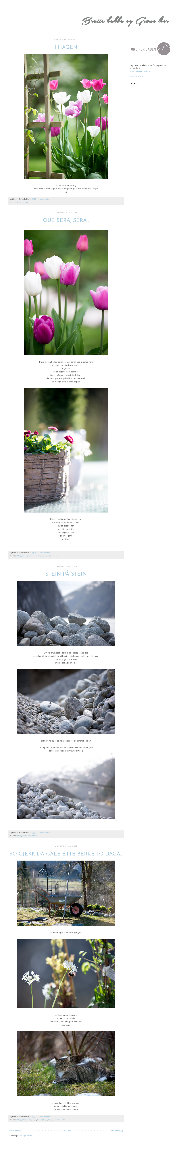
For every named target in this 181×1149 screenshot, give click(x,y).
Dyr (30, 1120)
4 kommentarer (45, 833)
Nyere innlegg (15, 1131)
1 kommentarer (45, 199)
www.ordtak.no (137, 76)
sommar (38, 556)
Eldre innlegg (117, 1131)
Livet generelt (28, 556)
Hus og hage (42, 1120)
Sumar (25, 202)
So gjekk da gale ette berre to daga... (66, 854)
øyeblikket (55, 556)
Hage (19, 202)
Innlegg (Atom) (26, 1136)
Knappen (52, 1120)
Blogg (19, 556)
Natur (24, 836)
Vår (49, 556)
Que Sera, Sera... (66, 220)
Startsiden (66, 1131)
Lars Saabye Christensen (141, 71)
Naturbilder (32, 836)
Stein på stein (66, 574)
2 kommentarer (45, 553)
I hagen (65, 47)
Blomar (25, 1120)
